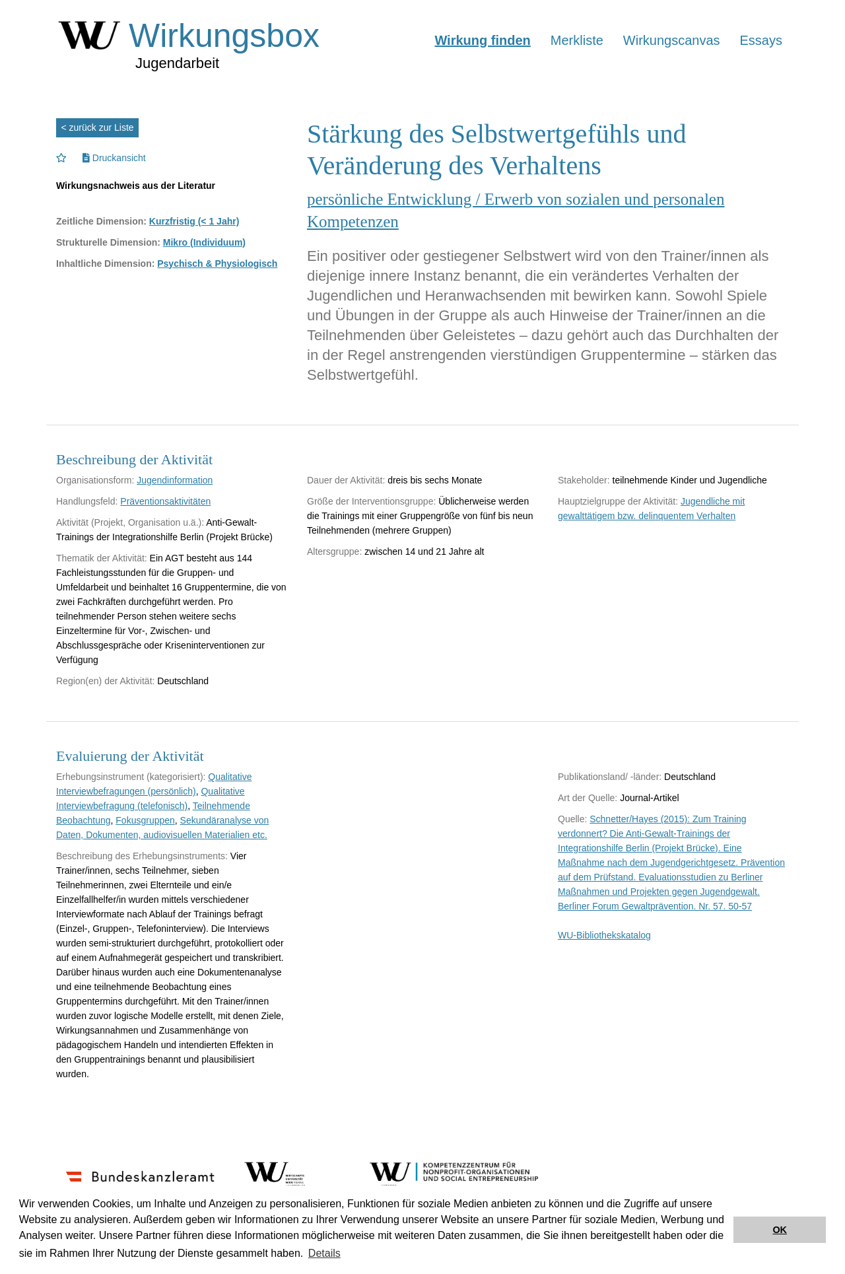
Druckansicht (114, 158)
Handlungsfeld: (87, 501)
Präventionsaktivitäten (165, 501)
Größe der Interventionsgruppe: (371, 501)
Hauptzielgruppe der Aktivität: (618, 501)
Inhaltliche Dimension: (105, 263)
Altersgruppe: (334, 551)
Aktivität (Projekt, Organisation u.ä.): (130, 522)
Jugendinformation (175, 480)
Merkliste (577, 40)
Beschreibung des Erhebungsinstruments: (142, 856)
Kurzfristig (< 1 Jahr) (194, 221)
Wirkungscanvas (671, 40)
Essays (761, 40)
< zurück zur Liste (97, 127)
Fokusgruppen (145, 820)
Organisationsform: (95, 480)
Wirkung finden (482, 40)
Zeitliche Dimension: (101, 221)
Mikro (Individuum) (204, 242)
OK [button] (779, 1229)
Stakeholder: (584, 480)
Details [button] (324, 1253)
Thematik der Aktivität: (101, 558)
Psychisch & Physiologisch (217, 263)
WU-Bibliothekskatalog (604, 935)
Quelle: (572, 819)
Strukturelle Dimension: (108, 242)
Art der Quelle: (587, 798)
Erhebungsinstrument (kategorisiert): (130, 776)
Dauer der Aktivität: (346, 480)
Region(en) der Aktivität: (105, 681)
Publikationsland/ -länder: (609, 776)
